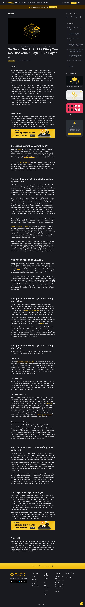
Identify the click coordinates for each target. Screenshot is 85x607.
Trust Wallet (45, 593)
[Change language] (78, 2)
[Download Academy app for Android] (22, 581)
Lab (45, 585)
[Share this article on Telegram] (76, 17)
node (18, 269)
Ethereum (19, 226)
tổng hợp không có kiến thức (25, 361)
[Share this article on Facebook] (71, 17)
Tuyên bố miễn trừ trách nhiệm (59, 585)
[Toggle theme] (81, 2)
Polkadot (26, 226)
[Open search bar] (62, 2)
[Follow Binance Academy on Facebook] (66, 573)
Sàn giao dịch (46, 579)
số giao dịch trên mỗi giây (31, 310)
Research (46, 590)
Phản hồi (57, 591)
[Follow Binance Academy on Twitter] (68, 573)
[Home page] (10, 3)
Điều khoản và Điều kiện (59, 577)
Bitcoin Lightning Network (44, 415)
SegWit (42, 323)
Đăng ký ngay (74, 134)
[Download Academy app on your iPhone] (14, 581)
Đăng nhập (66, 2)
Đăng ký (73, 2)
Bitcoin (13, 226)
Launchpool (47, 587)
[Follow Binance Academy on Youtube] (73, 573)
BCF (45, 582)
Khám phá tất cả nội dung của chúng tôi (42, 566)
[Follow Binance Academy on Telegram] (71, 573)
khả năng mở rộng (25, 162)
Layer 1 (20, 149)
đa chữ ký (49, 403)
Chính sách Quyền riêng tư (59, 581)
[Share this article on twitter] (67, 17)
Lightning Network (29, 157)
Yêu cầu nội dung (59, 589)
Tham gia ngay (53, 7)
